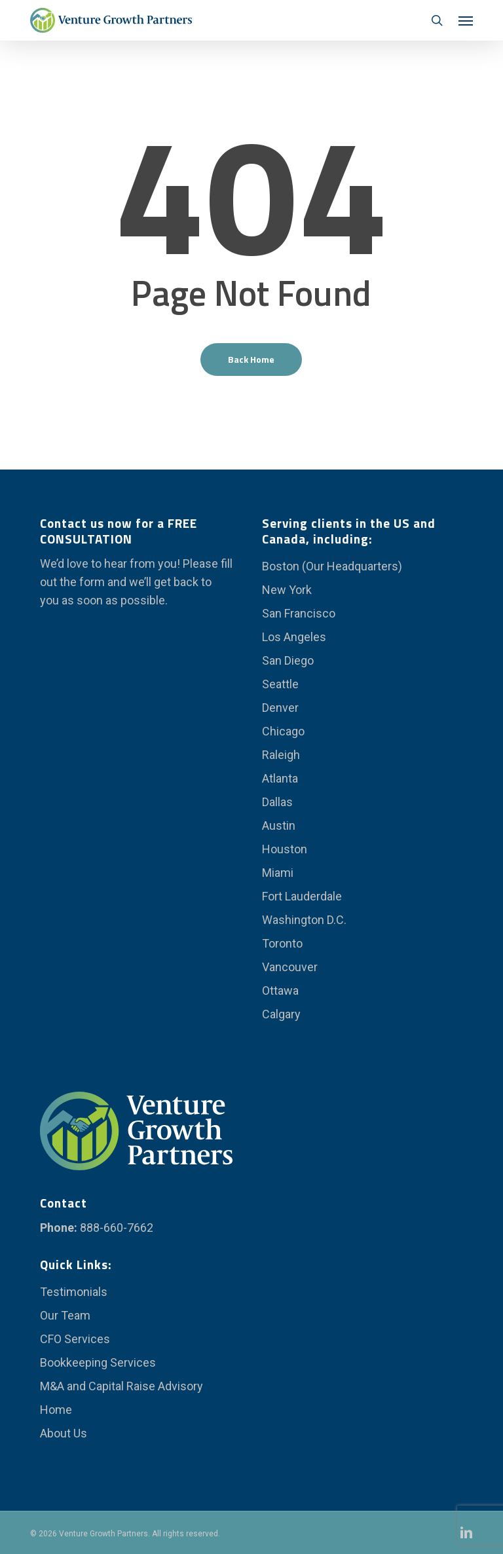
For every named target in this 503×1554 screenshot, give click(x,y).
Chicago (283, 731)
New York (287, 590)
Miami (277, 872)
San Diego (288, 660)
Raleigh (281, 755)
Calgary (281, 1014)
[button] (465, 20)
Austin (278, 825)
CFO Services (75, 1339)
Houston (284, 849)
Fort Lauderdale (302, 896)
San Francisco (298, 613)
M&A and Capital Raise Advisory (121, 1386)
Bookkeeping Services (98, 1362)
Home (56, 1409)
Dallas (277, 802)
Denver (280, 707)
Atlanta (280, 778)
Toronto (282, 943)
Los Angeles (294, 637)
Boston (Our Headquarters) (332, 566)
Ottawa (280, 990)
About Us (63, 1433)
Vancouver (290, 967)
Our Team (65, 1315)
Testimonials (73, 1292)
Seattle (280, 684)
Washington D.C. (304, 920)
